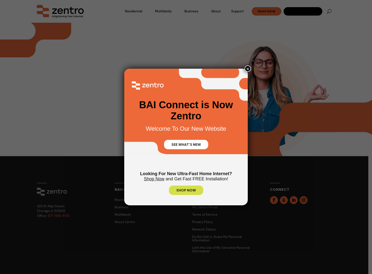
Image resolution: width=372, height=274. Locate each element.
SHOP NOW (186, 190)
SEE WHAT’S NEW (186, 144)
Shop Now (154, 178)
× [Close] (247, 68)
